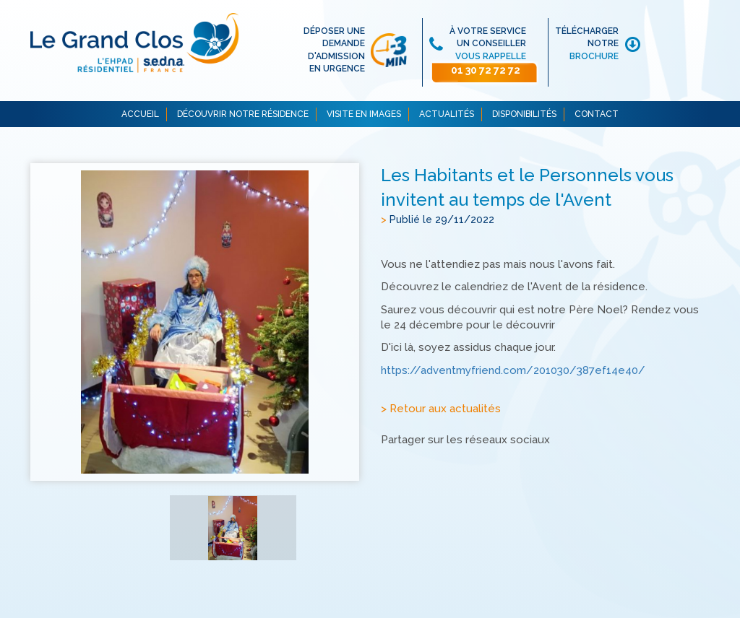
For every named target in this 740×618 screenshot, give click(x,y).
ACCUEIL (140, 114)
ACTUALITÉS (446, 114)
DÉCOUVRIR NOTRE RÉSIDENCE (243, 114)
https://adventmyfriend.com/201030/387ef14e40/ (513, 370)
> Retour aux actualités (441, 409)
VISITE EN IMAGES (364, 114)
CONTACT (597, 114)
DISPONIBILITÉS (524, 114)
